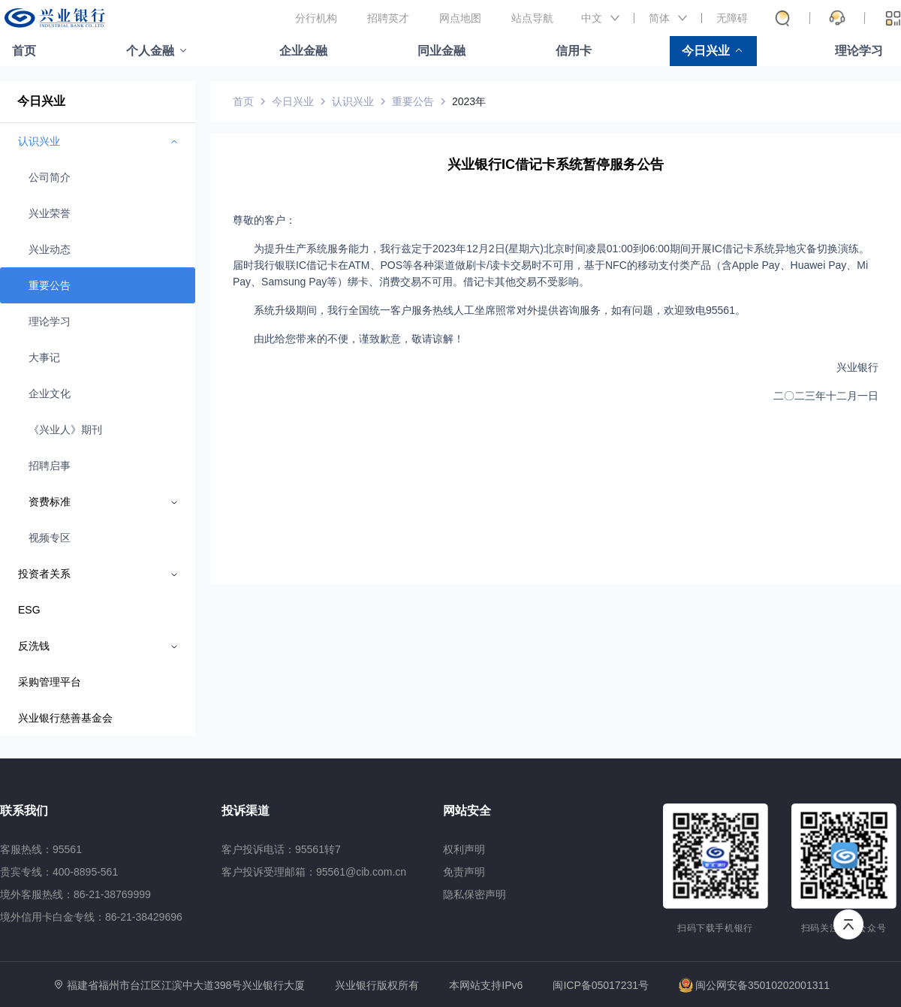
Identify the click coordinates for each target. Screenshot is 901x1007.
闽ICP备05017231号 (601, 985)
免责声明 (464, 872)
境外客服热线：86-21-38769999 (75, 894)
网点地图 (460, 18)
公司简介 (50, 177)
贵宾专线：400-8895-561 (59, 872)
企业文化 (50, 393)
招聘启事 (50, 466)
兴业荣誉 (50, 213)
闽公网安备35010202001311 (754, 985)
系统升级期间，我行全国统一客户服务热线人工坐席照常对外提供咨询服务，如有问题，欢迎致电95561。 (500, 310)
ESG (29, 610)
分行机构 (316, 18)
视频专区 (50, 538)
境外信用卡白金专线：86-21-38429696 (91, 917)
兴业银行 (857, 367)
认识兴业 (353, 101)
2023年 (469, 101)
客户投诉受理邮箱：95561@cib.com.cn (313, 872)
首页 (24, 50)
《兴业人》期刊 (65, 430)
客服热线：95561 (41, 849)
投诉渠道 (245, 810)
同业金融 (441, 50)
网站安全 (467, 810)
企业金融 (303, 50)
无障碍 (732, 18)
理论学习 (859, 50)
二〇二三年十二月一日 (825, 396)
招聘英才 (388, 18)
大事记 (44, 357)
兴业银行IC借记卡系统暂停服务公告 (555, 164)
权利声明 (464, 849)
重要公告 (50, 285)
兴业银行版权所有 (377, 985)
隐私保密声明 (474, 894)
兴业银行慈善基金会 (65, 718)
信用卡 (574, 50)
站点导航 (532, 18)
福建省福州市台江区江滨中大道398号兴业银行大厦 (186, 985)
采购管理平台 (49, 682)
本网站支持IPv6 (486, 985)
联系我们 (24, 810)
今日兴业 (706, 50)
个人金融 (150, 50)
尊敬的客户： (264, 220)
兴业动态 (50, 249)
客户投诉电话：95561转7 (281, 849)
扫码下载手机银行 (715, 928)
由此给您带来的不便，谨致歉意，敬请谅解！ (359, 339)
